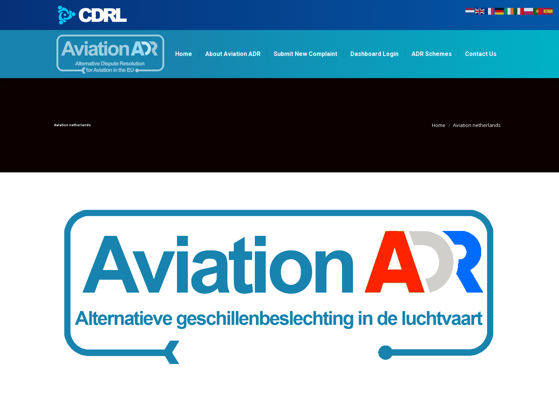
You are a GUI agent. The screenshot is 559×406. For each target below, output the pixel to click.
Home (438, 125)
